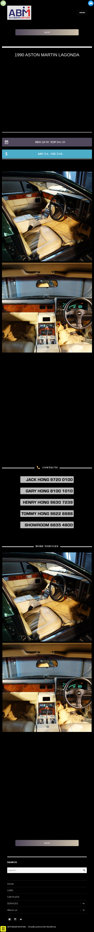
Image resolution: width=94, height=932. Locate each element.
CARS (10, 890)
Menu (82, 12)
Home (10, 884)
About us (12, 910)
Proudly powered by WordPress (42, 927)
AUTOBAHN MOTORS (16, 927)
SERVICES (12, 903)
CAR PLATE (13, 897)
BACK (47, 32)
